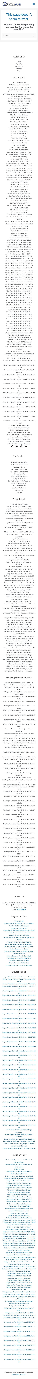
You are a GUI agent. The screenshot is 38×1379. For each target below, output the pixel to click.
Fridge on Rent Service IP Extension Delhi (19, 1199)
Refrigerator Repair (19, 479)
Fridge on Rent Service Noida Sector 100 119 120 (19, 1234)
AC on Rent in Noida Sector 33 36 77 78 (19, 178)
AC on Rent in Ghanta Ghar (19, 120)
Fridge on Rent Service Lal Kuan (19, 1211)
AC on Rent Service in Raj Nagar (19, 425)
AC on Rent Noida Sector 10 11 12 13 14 (19, 256)
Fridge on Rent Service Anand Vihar (19, 1185)
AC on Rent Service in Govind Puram (19, 344)
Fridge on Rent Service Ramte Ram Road (19, 1260)
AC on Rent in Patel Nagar (19, 182)
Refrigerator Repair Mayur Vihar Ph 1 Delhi (19, 569)
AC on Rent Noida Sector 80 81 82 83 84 (19, 321)
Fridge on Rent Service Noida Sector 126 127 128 (19, 1239)
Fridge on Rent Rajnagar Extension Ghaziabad (19, 1178)
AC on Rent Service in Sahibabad (19, 432)
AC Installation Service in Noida (19, 89)
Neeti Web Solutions (19, 1374)
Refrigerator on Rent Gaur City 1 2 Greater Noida (19, 1294)
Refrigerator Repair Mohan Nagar (19, 571)
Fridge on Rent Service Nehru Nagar (19, 1227)
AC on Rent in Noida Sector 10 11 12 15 (19, 164)
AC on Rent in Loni (19, 145)
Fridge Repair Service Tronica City (19, 544)
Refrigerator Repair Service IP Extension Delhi (19, 636)
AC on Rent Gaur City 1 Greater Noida (19, 101)
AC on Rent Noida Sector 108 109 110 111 (19, 266)
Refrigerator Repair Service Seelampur (19, 664)
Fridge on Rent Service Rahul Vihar (19, 1255)
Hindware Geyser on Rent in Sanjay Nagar (19, 944)
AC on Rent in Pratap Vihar (19, 187)
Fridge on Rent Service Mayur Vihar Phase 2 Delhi (19, 1222)
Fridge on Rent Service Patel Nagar (19, 1250)
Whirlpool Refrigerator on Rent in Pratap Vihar (19, 683)
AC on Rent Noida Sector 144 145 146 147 (19, 286)
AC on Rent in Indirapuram (19, 124)
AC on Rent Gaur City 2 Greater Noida (19, 103)
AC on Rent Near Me (19, 83)
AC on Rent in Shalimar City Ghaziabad (19, 215)
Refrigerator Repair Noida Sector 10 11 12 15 (19, 576)
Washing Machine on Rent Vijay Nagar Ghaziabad (19, 743)
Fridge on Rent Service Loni (19, 1213)
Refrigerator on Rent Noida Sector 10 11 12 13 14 (19, 1315)
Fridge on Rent (19, 1169)
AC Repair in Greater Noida (19, 472)
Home (19, 62)
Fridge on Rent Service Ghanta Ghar (19, 1195)
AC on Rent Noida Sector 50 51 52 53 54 (19, 305)
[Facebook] (12, 446)
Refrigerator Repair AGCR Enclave (19, 560)
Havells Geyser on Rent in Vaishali (19, 933)
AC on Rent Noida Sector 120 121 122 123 (19, 272)
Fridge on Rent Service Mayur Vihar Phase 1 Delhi (19, 1220)
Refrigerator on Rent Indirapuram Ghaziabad (19, 1301)
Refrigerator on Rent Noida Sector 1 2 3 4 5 (19, 1313)
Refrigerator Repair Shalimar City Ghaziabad (19, 671)
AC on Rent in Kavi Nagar (19, 136)
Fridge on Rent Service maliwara (19, 1215)
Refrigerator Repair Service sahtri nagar (19, 662)
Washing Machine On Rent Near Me (19, 778)
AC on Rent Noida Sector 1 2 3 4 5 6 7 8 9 (19, 254)
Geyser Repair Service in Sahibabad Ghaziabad (19, 1139)
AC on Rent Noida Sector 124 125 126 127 (19, 275)
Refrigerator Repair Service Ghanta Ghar (19, 625)
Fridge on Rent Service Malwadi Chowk (19, 1218)
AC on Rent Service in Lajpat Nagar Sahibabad (19, 354)
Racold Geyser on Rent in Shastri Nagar (19, 965)
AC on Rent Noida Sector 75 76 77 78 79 (19, 319)
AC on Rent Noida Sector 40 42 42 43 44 (19, 300)
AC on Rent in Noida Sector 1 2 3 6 (19, 161)
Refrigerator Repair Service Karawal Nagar (19, 638)
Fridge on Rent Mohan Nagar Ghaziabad (19, 1171)
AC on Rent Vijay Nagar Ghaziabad (19, 444)
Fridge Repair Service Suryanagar (19, 541)
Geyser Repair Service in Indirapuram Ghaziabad (19, 931)
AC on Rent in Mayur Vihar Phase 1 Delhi (19, 152)
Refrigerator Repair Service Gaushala (19, 622)
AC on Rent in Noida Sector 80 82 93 (19, 180)
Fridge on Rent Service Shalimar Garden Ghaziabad (19, 1269)
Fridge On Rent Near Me (19, 1174)
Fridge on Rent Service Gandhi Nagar (19, 1190)
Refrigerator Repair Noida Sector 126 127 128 (19, 581)
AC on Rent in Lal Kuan (19, 143)
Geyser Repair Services (19, 1146)
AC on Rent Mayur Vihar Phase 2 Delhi (19, 242)
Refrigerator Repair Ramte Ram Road (19, 597)
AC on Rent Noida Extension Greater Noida (19, 249)
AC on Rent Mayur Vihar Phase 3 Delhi (19, 245)
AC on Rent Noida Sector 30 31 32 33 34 (19, 296)
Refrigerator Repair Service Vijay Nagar (19, 669)
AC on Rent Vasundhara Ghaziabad (19, 442)
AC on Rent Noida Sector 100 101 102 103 (19, 259)
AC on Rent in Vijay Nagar (19, 235)
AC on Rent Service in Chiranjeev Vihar (19, 337)
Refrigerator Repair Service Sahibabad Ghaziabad (19, 659)
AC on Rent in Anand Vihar (19, 108)
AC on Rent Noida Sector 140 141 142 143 (19, 284)
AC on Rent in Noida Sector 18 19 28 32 (19, 175)
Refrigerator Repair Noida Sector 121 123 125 (19, 578)
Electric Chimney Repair (19, 483)
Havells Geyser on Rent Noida (19, 935)
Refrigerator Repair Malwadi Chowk (19, 567)
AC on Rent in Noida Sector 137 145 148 (19, 173)
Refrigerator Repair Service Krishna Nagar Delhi (19, 648)
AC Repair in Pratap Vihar (19, 462)
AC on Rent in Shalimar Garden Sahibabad (19, 224)
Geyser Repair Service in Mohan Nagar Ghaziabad (19, 984)
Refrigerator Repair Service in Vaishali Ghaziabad (19, 629)
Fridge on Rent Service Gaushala (19, 1192)
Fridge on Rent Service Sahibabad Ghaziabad (19, 1262)
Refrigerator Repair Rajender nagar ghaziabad (19, 595)
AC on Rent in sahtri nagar (19, 208)
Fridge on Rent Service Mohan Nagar (19, 1225)
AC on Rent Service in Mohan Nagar (19, 358)
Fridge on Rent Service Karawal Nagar (19, 1202)
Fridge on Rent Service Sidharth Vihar (19, 1273)
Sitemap (19, 69)
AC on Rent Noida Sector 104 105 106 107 (19, 261)
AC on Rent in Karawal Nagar (19, 129)
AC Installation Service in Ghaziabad (19, 87)
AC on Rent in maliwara (19, 147)
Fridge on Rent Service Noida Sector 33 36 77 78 (19, 1246)
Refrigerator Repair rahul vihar (19, 592)
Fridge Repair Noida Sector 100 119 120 (19, 509)
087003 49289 (21, 910)
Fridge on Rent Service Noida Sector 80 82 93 (19, 1248)
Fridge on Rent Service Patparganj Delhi (19, 1253)
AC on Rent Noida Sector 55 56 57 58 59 (19, 307)
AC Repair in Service (19, 488)
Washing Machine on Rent (19, 745)
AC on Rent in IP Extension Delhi (19, 127)
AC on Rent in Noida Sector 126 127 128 (19, 171)
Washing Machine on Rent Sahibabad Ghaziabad (19, 738)
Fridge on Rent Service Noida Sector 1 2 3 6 (19, 1229)
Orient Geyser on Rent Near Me (19, 961)
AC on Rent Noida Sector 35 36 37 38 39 (19, 298)
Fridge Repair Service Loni (19, 539)
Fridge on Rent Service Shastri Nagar (19, 1271)
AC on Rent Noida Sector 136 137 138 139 (19, 282)
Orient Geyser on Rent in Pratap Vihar (19, 958)
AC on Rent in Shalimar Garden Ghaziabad (19, 221)
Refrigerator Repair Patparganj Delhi (19, 590)
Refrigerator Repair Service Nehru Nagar (19, 655)
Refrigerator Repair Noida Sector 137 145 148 (19, 583)
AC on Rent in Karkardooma (19, 131)
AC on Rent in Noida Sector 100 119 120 (19, 166)
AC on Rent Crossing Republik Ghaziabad (19, 99)
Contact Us (19, 66)
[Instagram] (21, 446)
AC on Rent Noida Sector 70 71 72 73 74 (19, 316)
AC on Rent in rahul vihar (19, 191)
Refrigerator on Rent (19, 1290)
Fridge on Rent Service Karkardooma (19, 1204)
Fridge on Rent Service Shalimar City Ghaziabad (19, 1266)
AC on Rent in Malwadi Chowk (19, 150)
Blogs (19, 71)
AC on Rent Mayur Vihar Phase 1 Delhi (19, 240)
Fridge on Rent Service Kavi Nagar (19, 1206)
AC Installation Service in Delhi (19, 85)
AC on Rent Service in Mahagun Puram (19, 356)
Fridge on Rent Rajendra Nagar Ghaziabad (19, 1176)
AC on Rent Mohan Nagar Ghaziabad (19, 247)
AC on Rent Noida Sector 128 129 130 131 (19, 277)
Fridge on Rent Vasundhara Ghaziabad (19, 1285)
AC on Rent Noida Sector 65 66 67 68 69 (19, 314)
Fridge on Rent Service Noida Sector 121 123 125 (19, 1236)
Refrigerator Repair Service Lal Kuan (19, 650)
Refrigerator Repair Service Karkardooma (19, 641)
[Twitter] (17, 446)
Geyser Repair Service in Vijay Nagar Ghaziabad (19, 1144)
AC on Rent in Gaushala (19, 117)
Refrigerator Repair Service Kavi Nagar (19, 646)
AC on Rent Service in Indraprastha (19, 351)
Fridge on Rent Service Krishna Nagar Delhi (19, 1209)
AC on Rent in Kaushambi (19, 134)
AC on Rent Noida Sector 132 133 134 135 (19, 279)
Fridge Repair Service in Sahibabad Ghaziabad (19, 532)
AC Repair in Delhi (19, 474)
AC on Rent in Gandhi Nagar (19, 115)
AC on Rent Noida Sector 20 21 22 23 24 (19, 291)
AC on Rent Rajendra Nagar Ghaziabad (19, 330)
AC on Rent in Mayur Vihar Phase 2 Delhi (19, 154)
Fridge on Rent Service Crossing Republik (19, 1188)
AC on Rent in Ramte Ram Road (19, 203)
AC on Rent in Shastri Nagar (19, 226)
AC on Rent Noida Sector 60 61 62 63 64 (19, 312)
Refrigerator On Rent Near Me (19, 1304)
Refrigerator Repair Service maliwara (19, 652)
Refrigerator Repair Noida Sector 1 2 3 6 (19, 574)
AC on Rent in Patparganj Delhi (19, 184)
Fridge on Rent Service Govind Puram (19, 1197)
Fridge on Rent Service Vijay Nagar (19, 1280)
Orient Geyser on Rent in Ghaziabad (19, 956)
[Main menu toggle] (34, 4)
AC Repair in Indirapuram (19, 465)
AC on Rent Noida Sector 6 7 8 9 (19, 310)
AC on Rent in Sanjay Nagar (19, 210)
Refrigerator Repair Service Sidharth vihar (19, 666)
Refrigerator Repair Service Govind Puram (19, 627)
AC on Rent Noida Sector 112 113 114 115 (19, 268)
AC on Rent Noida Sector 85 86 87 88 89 (19, 323)
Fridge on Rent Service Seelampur (19, 1264)
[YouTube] (26, 446)
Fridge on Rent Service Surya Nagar (19, 1276)
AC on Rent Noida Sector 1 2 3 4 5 (19, 252)
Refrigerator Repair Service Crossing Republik (19, 618)
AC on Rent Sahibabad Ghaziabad (19, 335)
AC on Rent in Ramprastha (19, 201)
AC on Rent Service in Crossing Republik (19, 340)
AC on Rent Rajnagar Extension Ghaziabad (19, 333)
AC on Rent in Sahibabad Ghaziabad (19, 205)
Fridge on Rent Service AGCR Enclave (19, 1183)
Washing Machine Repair (19, 476)
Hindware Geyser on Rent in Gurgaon (19, 942)
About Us (19, 64)
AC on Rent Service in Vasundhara (19, 439)
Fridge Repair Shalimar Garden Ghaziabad (19, 548)
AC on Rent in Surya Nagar (19, 231)
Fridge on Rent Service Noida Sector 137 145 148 (19, 1241)
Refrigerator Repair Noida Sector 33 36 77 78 (19, 585)
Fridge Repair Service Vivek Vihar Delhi (19, 546)
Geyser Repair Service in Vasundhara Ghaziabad (19, 1141)
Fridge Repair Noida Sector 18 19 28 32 (19, 511)
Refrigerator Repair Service (19, 504)
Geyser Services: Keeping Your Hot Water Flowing (19, 1148)
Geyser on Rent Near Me (19, 928)
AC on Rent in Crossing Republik (19, 110)
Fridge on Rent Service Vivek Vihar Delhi (19, 1283)
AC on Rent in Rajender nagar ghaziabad (19, 198)
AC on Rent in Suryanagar (19, 233)
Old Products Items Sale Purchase (19, 481)
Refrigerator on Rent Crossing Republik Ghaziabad (19, 1292)
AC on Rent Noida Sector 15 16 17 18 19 (19, 289)
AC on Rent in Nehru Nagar (19, 159)
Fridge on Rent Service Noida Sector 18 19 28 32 (19, 1243)
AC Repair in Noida (19, 467)
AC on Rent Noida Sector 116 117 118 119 (19, 270)
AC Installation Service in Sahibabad (19, 92)
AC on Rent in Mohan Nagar (19, 157)
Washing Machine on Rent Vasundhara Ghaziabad (19, 741)
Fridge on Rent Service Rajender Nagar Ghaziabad (19, 1257)
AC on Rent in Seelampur (19, 212)
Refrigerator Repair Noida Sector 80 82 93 (19, 588)
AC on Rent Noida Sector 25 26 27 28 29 (19, 293)
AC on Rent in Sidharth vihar (19, 229)
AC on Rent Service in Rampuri (19, 430)
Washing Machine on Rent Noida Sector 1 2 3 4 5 (19, 785)
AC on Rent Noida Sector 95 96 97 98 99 (19, 328)
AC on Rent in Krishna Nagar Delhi (19, 140)
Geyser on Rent (19, 921)
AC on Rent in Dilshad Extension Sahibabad (19, 113)
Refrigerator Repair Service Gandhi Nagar (19, 620)
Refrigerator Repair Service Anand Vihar (19, 601)
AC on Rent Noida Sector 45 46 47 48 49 (19, 303)
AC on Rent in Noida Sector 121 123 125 (19, 168)
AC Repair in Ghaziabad (19, 469)
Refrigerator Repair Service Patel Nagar (19, 657)
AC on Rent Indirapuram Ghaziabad (19, 238)
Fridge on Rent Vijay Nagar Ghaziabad (19, 1287)
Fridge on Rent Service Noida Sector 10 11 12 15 (19, 1232)
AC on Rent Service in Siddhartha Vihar (19, 435)
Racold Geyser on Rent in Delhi (19, 963)
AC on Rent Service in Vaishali (19, 437)
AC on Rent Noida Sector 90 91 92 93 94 (19, 326)
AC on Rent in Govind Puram (19, 122)
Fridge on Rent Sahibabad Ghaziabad (19, 1181)
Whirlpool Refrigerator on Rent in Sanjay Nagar (19, 685)
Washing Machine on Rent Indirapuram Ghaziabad (19, 757)
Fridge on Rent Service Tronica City (19, 1278)
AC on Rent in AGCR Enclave (19, 106)
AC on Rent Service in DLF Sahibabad (19, 342)
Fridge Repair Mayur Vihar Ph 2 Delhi (19, 506)
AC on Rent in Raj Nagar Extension (19, 194)
